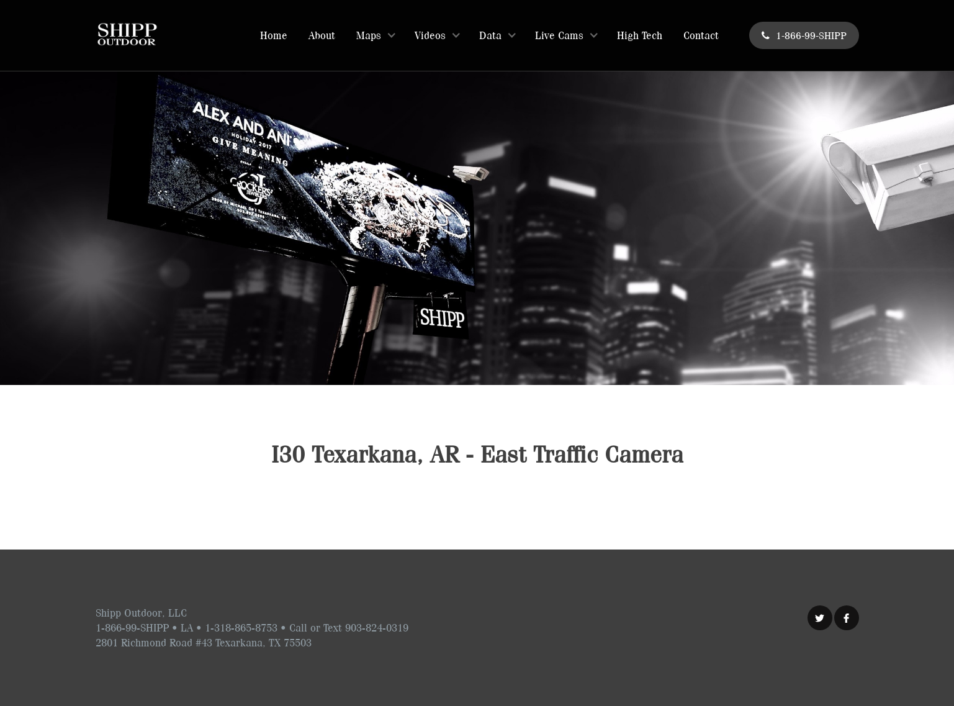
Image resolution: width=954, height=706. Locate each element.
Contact (701, 35)
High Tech (639, 35)
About (321, 35)
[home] (127, 34)
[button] (375, 35)
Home (273, 35)
